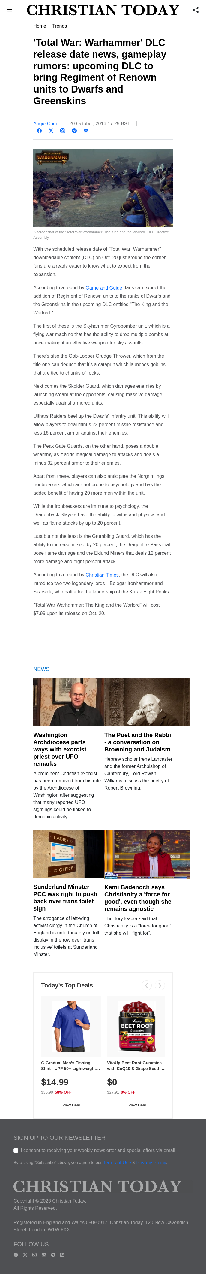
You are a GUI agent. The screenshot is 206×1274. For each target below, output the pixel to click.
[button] (9, 10)
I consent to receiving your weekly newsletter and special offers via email (98, 1150)
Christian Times (102, 575)
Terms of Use (117, 1162)
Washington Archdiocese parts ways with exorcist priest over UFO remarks (59, 749)
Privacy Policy (151, 1162)
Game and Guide (104, 287)
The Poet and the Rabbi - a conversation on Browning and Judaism (137, 742)
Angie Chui (45, 123)
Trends (59, 26)
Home (39, 26)
